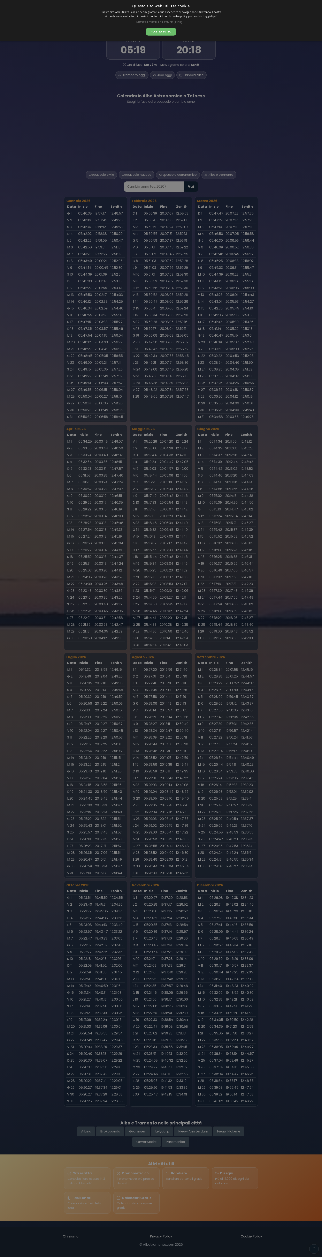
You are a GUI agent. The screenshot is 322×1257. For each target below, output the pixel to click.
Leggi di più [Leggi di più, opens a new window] (210, 16)
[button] (161, 22)
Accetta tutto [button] (161, 31)
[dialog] (161, 20)
